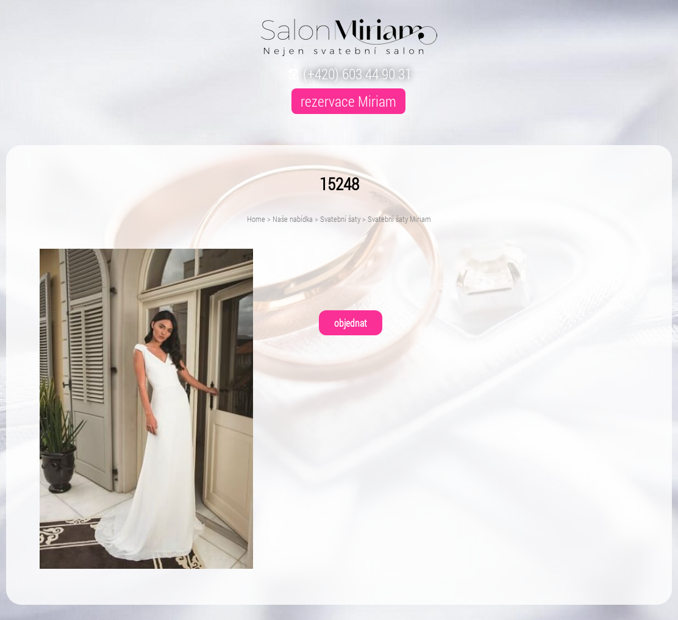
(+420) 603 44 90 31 (348, 74)
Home (256, 218)
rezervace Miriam (348, 101)
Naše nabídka (293, 218)
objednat (350, 322)
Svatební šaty (340, 218)
